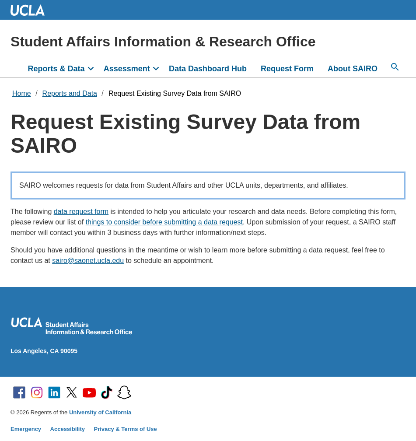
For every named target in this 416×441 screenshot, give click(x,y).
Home (21, 93)
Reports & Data (56, 68)
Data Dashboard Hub (208, 68)
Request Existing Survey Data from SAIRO (174, 93)
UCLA (31, 10)
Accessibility (67, 429)
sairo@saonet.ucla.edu (88, 260)
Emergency (25, 429)
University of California (100, 412)
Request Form (287, 68)
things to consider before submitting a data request (164, 222)
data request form (81, 211)
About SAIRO (353, 68)
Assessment (127, 68)
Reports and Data (69, 93)
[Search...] (395, 66)
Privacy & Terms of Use (125, 429)
